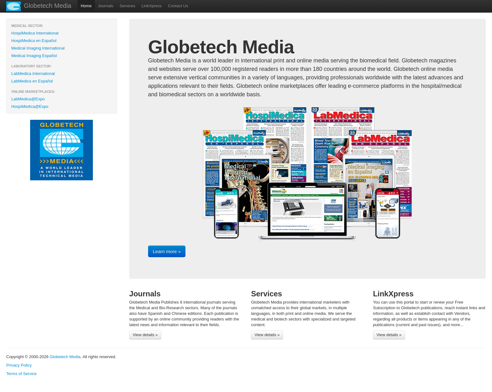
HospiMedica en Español (33, 40)
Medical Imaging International (38, 48)
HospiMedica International (34, 33)
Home (86, 5)
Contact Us (178, 5)
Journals (105, 5)
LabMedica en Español (32, 81)
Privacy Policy (19, 365)
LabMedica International (33, 73)
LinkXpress (152, 5)
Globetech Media (47, 5)
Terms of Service (21, 373)
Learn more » (167, 251)
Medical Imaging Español (34, 55)
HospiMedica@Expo (29, 106)
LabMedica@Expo (28, 99)
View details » (145, 334)
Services (127, 5)
